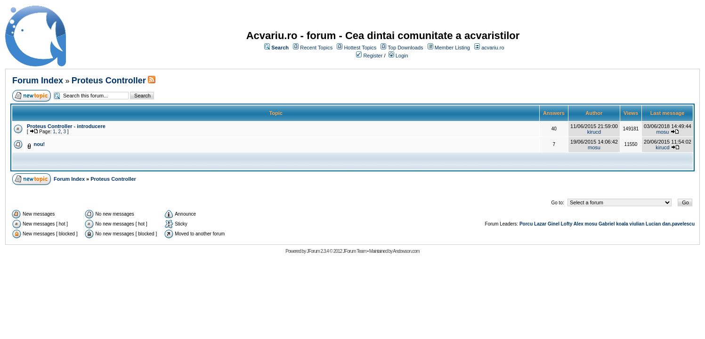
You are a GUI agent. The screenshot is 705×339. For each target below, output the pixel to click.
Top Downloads (405, 47)
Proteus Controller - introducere (66, 126)
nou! (39, 144)
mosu (662, 132)
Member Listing (452, 47)
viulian (637, 223)
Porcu (526, 223)
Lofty (566, 223)
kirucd (594, 132)
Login (402, 55)
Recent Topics (316, 47)
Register (372, 55)
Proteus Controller (109, 80)
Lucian (653, 223)
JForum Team (354, 251)
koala (622, 223)
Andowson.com (406, 251)
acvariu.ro (492, 47)
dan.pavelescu (678, 223)
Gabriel (607, 223)
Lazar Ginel (546, 223)
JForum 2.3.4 (318, 251)
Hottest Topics (360, 47)
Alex (578, 223)
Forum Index (37, 80)
